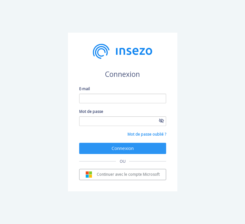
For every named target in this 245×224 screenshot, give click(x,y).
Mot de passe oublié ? (146, 134)
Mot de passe (91, 111)
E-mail (84, 88)
